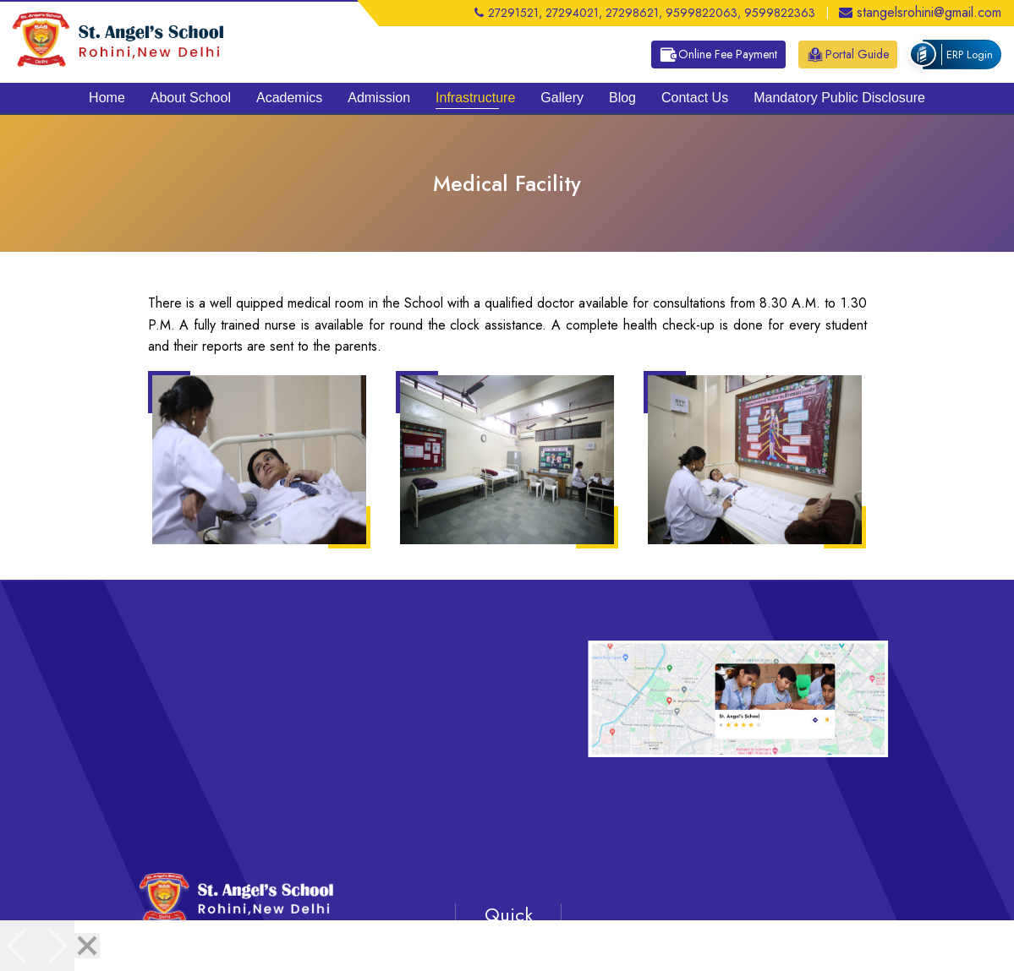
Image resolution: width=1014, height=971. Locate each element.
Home (107, 97)
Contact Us (694, 97)
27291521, (508, 12)
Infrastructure (475, 97)
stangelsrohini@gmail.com (920, 12)
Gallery (562, 97)
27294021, (573, 12)
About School (191, 97)
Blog (622, 97)
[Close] (87, 945)
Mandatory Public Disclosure (839, 97)
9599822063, (703, 12)
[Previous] (18, 945)
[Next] (55, 945)
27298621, (634, 12)
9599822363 (779, 12)
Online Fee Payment (718, 55)
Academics (289, 97)
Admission (379, 97)
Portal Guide (848, 55)
